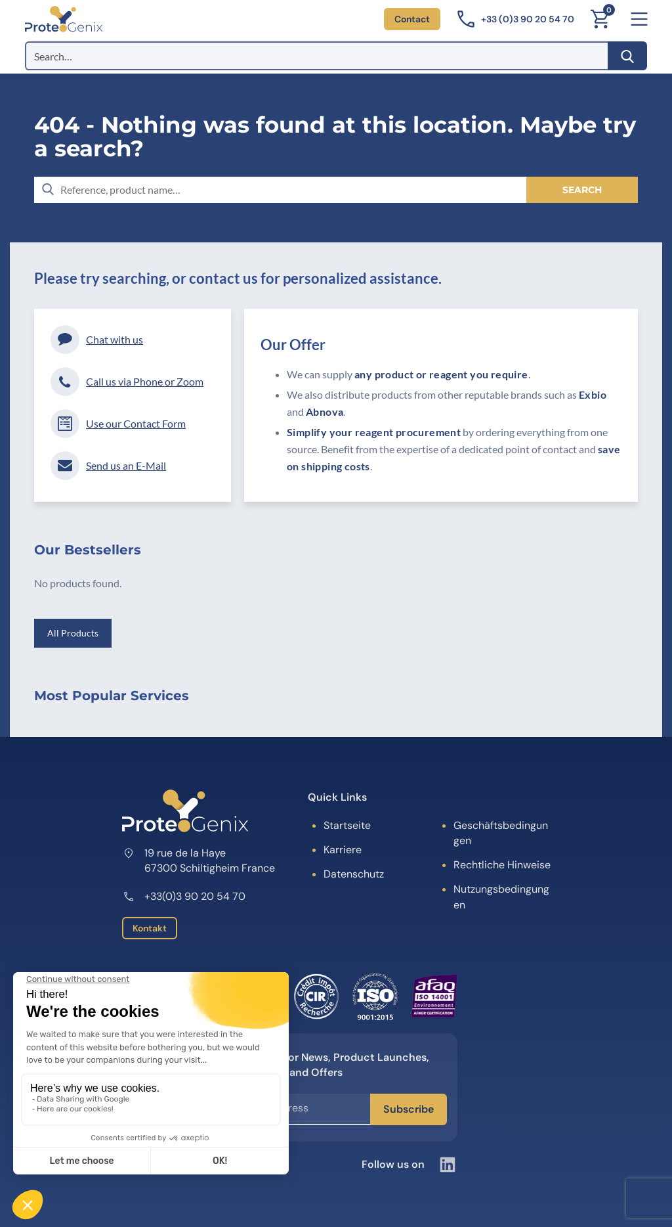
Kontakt (150, 928)
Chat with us (97, 339)
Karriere (343, 850)
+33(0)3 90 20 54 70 (183, 896)
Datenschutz (354, 874)
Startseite (347, 825)
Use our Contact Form (118, 423)
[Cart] (599, 19)
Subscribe (408, 1109)
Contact (412, 19)
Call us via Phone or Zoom (127, 381)
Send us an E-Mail (108, 465)
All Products (72, 632)
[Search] (627, 55)
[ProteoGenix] (63, 19)
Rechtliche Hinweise (502, 865)
